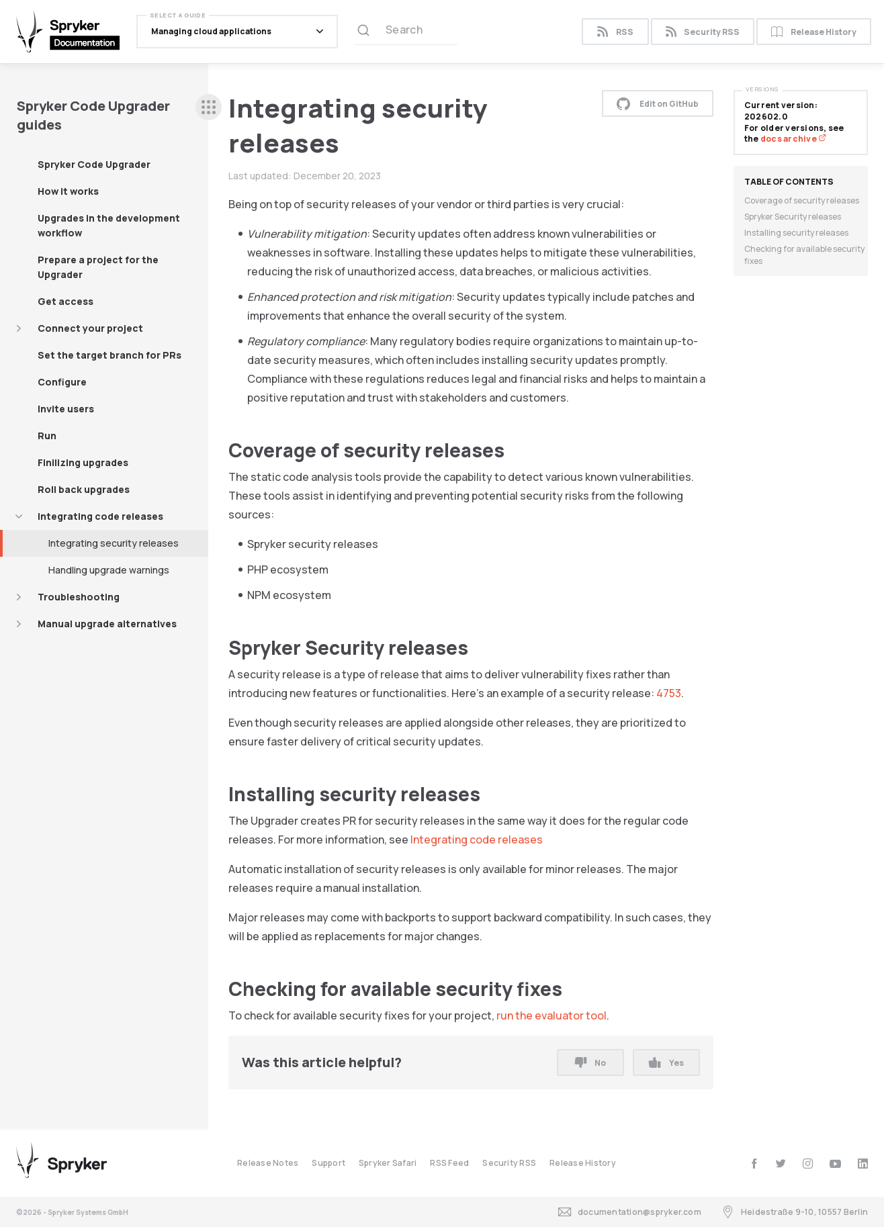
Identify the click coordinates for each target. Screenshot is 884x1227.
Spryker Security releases (792, 216)
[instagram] (808, 1163)
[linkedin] (863, 1163)
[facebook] (754, 1163)
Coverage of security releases (801, 200)
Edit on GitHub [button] (658, 103)
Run (47, 435)
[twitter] (781, 1163)
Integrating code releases (100, 516)
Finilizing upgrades (83, 462)
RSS (615, 32)
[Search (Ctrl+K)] (406, 31)
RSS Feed (449, 1163)
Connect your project (90, 328)
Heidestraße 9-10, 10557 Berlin (794, 1212)
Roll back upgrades (84, 489)
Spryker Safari (387, 1163)
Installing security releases (796, 232)
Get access (65, 301)
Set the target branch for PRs (109, 355)
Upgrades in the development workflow (109, 225)
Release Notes (267, 1163)
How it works (68, 191)
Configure (62, 381)
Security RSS (703, 32)
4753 (668, 693)
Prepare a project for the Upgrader (98, 267)
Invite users (66, 408)
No (590, 1063)
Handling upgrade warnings (108, 569)
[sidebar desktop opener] (208, 107)
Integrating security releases (113, 543)
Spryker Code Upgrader (94, 164)
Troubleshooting (79, 596)
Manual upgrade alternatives (107, 623)
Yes (666, 1063)
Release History (813, 32)
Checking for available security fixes (804, 255)
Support (328, 1163)
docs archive (793, 138)
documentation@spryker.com (629, 1212)
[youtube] (835, 1163)
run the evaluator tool (551, 1015)
